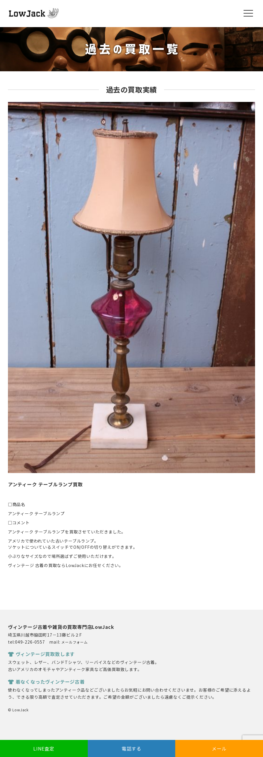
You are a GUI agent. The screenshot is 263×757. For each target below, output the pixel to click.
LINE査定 (43, 748)
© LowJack (18, 709)
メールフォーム (74, 641)
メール (219, 748)
